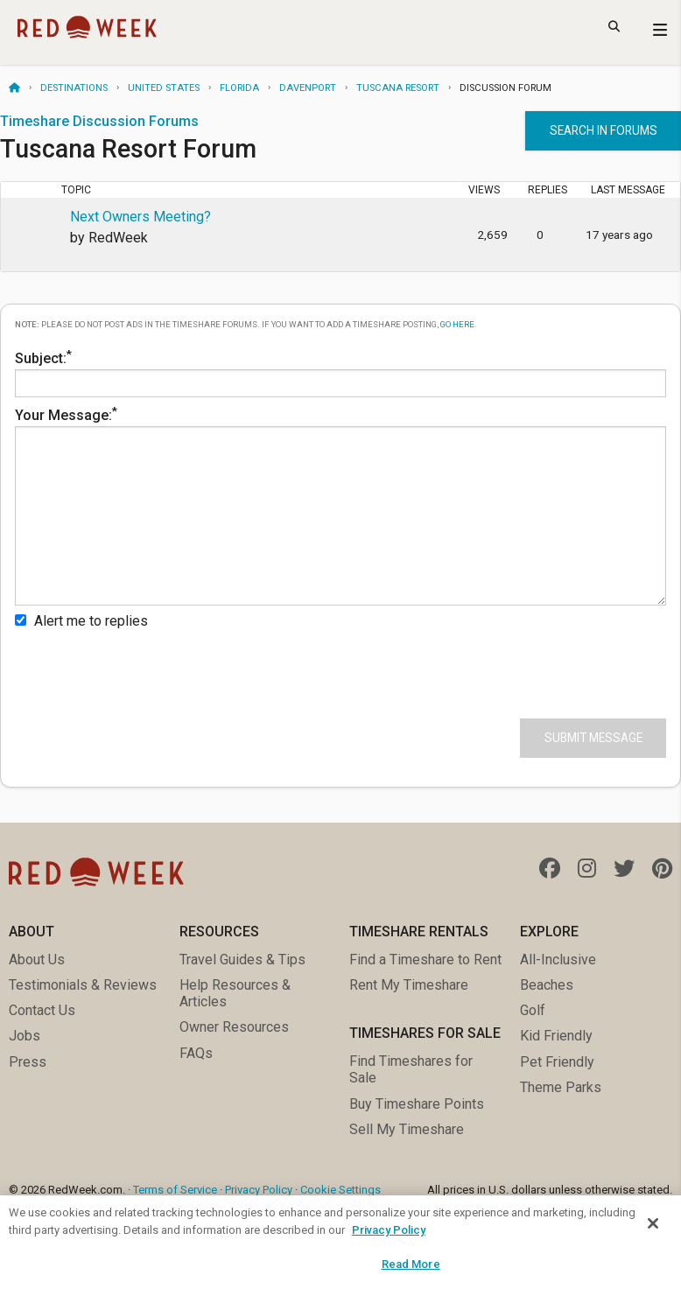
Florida (239, 88)
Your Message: (340, 505)
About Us (37, 959)
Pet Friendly (557, 1062)
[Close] (653, 1223)
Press (27, 1062)
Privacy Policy (258, 1189)
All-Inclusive (558, 959)
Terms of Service (175, 1189)
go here (457, 324)
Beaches (546, 985)
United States (164, 88)
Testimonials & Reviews (83, 985)
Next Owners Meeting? (140, 216)
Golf (532, 1010)
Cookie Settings (340, 1189)
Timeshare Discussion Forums (99, 121)
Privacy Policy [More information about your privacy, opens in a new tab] (388, 1229)
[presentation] (148, 670)
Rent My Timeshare (408, 985)
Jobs (24, 1035)
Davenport (307, 88)
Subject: (340, 372)
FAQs (196, 1053)
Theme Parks (560, 1087)
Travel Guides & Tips (242, 959)
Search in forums (603, 130)
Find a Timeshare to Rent (425, 959)
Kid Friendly (556, 1035)
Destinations (74, 88)
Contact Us (42, 1010)
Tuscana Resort (397, 88)
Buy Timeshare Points (416, 1104)
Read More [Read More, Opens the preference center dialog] (411, 1264)
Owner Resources (234, 1027)
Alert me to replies (81, 621)
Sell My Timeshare (406, 1129)
